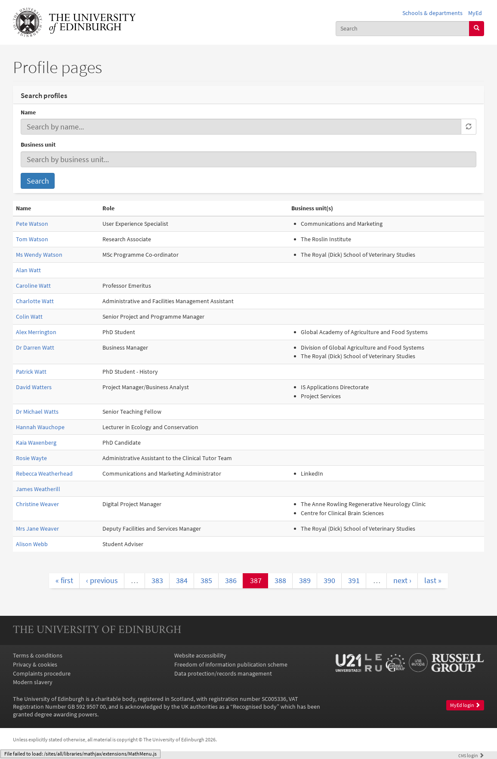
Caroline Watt (33, 285)
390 (329, 580)
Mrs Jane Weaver (37, 528)
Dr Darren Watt (35, 347)
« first (64, 580)
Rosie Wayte (31, 458)
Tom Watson (32, 239)
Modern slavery (32, 682)
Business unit (38, 144)
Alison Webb (32, 544)
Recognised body (255, 706)
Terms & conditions (37, 655)
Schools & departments (432, 13)
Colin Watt (29, 316)
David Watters (34, 387)
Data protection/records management (223, 673)
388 (280, 580)
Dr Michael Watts (37, 411)
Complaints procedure (42, 673)
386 (231, 580)
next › (402, 580)
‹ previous (102, 580)
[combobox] (402, 28)
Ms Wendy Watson (39, 254)
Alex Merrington (36, 332)
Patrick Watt (31, 371)
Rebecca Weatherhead (44, 473)
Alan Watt (28, 270)
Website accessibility (200, 655)
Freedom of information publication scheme (230, 664)
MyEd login (465, 705)
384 (182, 580)
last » (432, 580)
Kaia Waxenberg (36, 442)
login (471, 756)
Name (28, 112)
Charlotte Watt (35, 301)
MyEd (475, 13)
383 (157, 580)
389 (305, 580)
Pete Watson (32, 223)
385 (206, 580)
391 (354, 580)
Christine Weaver (37, 504)
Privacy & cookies (35, 664)
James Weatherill (38, 489)
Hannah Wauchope (40, 427)
